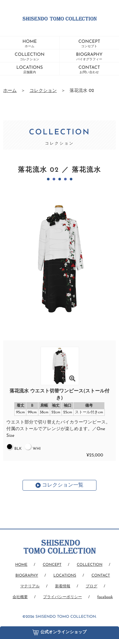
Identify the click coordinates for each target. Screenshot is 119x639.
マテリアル (30, 586)
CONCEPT (89, 43)
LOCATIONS (29, 69)
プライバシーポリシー (62, 597)
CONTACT (89, 69)
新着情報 (62, 586)
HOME (30, 43)
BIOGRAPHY (89, 56)
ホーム (10, 90)
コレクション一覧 (62, 485)
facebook (105, 597)
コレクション (43, 90)
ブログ (91, 586)
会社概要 (20, 597)
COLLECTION (29, 56)
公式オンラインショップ (59, 631)
